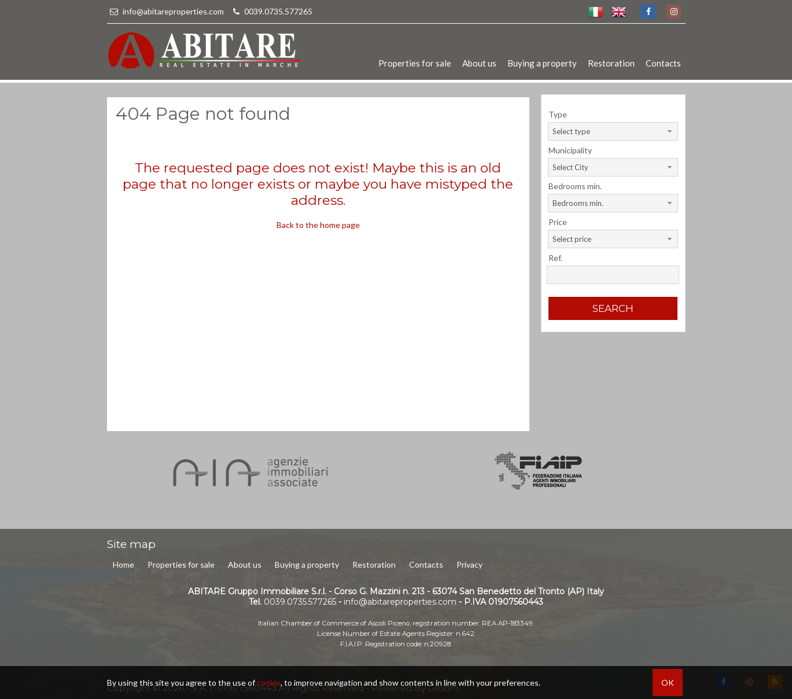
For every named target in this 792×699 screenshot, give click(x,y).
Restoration (611, 63)
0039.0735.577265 (271, 11)
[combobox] (613, 131)
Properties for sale (414, 63)
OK (667, 682)
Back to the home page (318, 225)
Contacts (663, 63)
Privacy (469, 564)
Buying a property (542, 63)
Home (123, 564)
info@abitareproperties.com (166, 11)
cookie (269, 682)
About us (479, 63)
